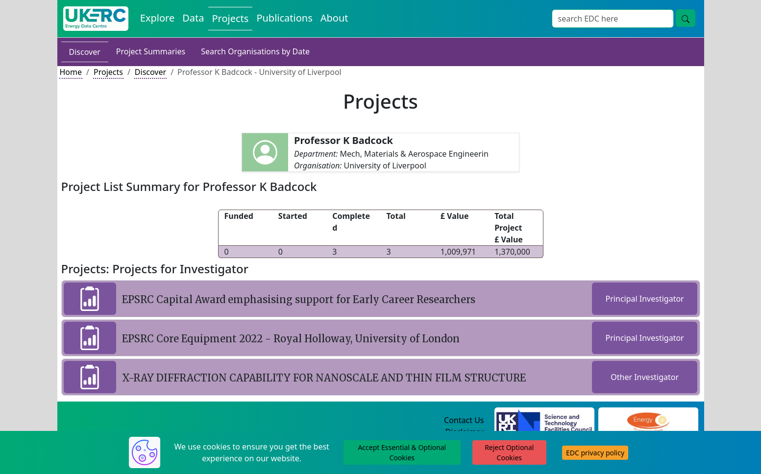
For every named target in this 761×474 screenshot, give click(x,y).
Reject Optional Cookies (509, 452)
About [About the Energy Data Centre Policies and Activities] (334, 17)
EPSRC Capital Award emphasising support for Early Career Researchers (298, 299)
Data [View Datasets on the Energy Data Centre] (193, 17)
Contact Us (464, 420)
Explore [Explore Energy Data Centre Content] (157, 17)
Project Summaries (150, 51)
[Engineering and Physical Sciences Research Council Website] (648, 420)
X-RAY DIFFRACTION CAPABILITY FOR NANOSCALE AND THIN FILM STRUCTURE (324, 378)
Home (71, 72)
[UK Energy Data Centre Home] (95, 18)
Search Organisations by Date (255, 51)
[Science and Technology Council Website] (544, 420)
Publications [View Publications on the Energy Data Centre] (284, 17)
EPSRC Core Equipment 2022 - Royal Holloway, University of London (291, 338)
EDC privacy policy (595, 452)
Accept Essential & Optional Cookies (402, 452)
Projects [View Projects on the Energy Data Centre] (230, 18)
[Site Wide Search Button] (685, 18)
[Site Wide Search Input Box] (613, 18)
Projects (108, 72)
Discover (84, 52)
